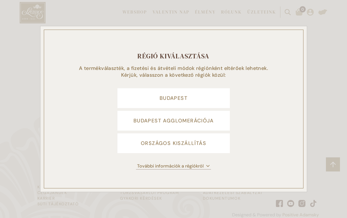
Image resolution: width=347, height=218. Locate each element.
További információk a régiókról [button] (173, 166)
